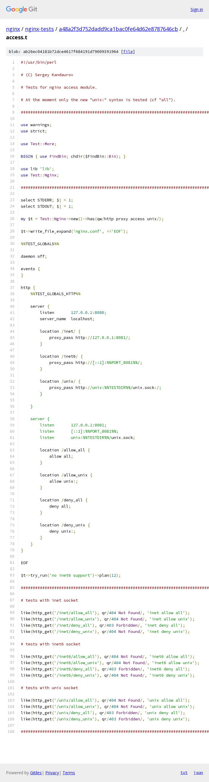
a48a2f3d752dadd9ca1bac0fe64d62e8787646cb (118, 28)
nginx (13, 28)
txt (184, 772)
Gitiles (36, 772)
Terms (69, 772)
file (128, 51)
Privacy (52, 772)
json (198, 772)
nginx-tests (39, 28)
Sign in (197, 9)
